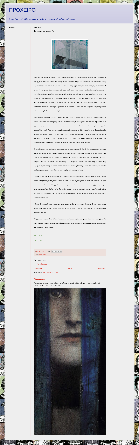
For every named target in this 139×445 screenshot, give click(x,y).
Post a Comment (42, 264)
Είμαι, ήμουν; (39, 279)
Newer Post (38, 268)
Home (70, 268)
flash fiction (42, 254)
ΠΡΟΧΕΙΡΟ (22, 10)
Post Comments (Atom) (50, 272)
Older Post (101, 268)
